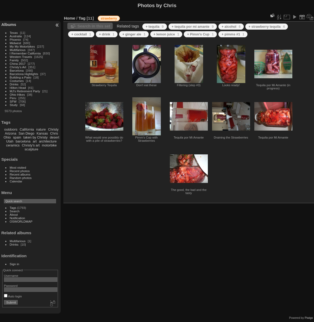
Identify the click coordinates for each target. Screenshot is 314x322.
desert (54, 137)
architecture (48, 141)
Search (15, 211)
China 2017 (18, 63)
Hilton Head (18, 87)
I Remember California (25, 53)
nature (41, 129)
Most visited (18, 167)
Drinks (14, 84)
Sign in (14, 264)
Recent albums (20, 174)
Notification (17, 218)
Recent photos (20, 171)
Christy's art (31, 145)
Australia (16, 36)
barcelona (23, 141)
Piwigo (309, 317)
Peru (13, 98)
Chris (54, 133)
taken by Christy (35, 137)
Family (14, 60)
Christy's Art (18, 67)
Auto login (13, 296)
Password (11, 285)
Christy (53, 129)
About (14, 214)
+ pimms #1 (233, 34)
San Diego (26, 133)
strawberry (109, 18)
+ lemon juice (166, 34)
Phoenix (15, 39)
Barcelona (17, 70)
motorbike (49, 145)
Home (69, 18)
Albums (8, 24)
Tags (13, 207)
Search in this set (93, 26)
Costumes (17, 80)
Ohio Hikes (17, 94)
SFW (13, 101)
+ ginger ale (134, 34)
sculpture (31, 149)
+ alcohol (231, 27)
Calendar (16, 181)
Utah (9, 141)
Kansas (42, 133)
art (35, 141)
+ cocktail (81, 34)
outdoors (10, 129)
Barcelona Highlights (24, 74)
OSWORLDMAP (21, 221)
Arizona (10, 133)
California (27, 129)
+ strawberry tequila (267, 27)
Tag (82, 18)
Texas (14, 32)
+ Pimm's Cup (200, 34)
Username (11, 275)
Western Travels (21, 56)
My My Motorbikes (22, 46)
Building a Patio (20, 77)
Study (14, 105)
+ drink (106, 34)
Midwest (15, 43)
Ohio (7, 137)
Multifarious (18, 50)
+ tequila (154, 27)
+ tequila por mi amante (193, 27)
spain (17, 137)
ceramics (13, 145)
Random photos (21, 178)
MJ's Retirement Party (25, 91)
